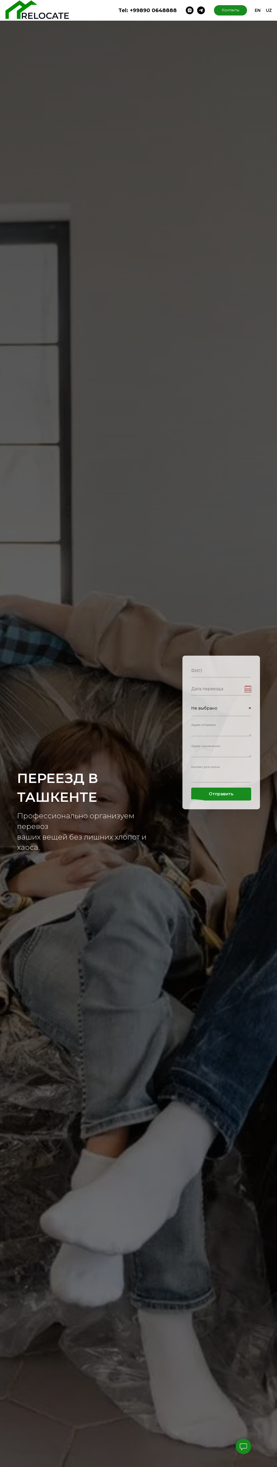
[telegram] (201, 10)
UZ (269, 10)
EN (258, 10)
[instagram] (190, 10)
